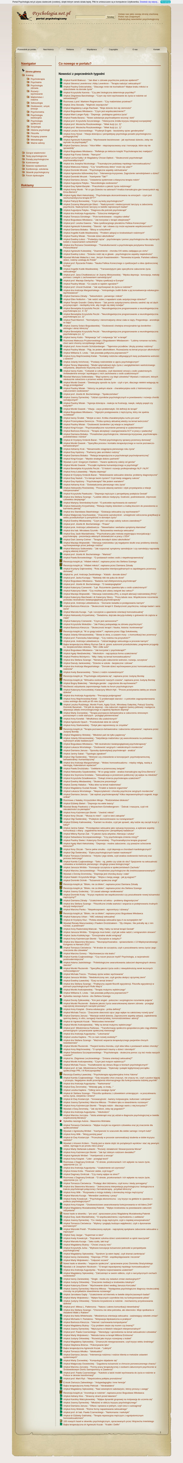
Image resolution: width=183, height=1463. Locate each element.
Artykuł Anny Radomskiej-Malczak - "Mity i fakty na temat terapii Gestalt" (98, 929)
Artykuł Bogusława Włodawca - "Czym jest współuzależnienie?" (94, 111)
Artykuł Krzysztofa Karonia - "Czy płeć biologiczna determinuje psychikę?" (99, 92)
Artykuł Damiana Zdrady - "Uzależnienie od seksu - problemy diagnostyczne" (101, 900)
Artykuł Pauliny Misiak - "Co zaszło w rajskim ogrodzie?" (90, 284)
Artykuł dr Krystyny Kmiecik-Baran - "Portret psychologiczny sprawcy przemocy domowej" (107, 440)
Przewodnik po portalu (27, 49)
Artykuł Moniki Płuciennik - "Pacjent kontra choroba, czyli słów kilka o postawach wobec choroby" (110, 1046)
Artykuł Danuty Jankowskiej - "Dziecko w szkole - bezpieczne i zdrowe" (98, 663)
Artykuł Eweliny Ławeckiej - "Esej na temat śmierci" (88, 980)
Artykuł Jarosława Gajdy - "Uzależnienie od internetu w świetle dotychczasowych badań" (106, 1294)
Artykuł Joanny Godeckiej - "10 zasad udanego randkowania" (93, 891)
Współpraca (92, 49)
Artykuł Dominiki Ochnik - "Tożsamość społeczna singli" (90, 880)
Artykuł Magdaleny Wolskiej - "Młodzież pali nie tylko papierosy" (94, 735)
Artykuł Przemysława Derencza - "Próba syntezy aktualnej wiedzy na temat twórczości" (106, 421)
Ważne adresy (38, 143)
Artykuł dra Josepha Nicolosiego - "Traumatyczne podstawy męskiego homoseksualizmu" (107, 163)
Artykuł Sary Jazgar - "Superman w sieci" (83, 1235)
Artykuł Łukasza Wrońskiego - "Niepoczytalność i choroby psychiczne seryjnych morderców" (108, 791)
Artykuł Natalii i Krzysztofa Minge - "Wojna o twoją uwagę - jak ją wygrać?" (99, 877)
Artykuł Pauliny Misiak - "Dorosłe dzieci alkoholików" (89, 236)
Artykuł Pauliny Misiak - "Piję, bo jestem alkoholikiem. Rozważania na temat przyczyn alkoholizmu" (111, 349)
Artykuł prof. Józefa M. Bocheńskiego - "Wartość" (87, 554)
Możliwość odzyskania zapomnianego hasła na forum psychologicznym (98, 686)
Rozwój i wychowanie (37, 92)
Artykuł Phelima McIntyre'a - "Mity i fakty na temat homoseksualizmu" (97, 656)
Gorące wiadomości (35, 153)
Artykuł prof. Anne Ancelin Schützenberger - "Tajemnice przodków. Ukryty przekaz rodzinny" (108, 346)
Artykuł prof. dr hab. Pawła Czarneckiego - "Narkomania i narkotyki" (96, 1412)
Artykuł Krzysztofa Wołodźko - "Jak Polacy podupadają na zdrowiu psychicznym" (102, 624)
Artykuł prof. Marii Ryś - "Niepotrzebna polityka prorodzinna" (92, 1378)
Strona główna (33, 71)
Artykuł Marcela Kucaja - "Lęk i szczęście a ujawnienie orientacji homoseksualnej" (103, 612)
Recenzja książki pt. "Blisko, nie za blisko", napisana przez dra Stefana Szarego (102, 888)
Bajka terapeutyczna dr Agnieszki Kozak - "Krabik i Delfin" (91, 1424)
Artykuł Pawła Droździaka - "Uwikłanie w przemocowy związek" (94, 768)
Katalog (29, 75)
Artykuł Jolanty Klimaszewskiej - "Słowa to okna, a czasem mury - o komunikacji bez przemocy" (110, 634)
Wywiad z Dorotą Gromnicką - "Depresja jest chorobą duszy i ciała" (96, 874)
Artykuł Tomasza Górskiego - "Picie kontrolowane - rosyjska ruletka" (96, 216)
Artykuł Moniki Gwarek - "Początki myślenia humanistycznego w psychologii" (100, 465)
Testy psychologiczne (36, 156)
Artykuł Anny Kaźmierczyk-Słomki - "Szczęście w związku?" (92, 938)
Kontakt (157, 49)
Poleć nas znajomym (129, 16)
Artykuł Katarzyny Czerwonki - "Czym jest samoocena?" (90, 621)
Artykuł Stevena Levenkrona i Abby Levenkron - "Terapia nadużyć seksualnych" (102, 83)
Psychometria (37, 112)
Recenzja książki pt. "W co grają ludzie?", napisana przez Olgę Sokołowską (100, 631)
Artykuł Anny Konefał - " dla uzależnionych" (90, 718)
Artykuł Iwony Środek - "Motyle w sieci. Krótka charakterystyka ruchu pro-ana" (101, 418)
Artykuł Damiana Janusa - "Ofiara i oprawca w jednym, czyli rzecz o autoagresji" (102, 1406)
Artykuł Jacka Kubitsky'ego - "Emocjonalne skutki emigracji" (92, 935)
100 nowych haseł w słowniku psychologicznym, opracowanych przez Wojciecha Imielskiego (108, 1421)
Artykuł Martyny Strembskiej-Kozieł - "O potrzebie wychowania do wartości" (100, 502)
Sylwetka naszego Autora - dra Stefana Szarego (87, 996)
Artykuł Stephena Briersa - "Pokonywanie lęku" (86, 1345)
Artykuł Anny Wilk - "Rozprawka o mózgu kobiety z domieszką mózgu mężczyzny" (103, 1192)
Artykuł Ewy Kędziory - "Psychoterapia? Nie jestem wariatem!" (93, 481)
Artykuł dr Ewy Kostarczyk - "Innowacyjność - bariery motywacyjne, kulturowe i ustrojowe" (107, 1099)
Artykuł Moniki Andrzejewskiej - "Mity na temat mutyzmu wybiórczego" (97, 1024)
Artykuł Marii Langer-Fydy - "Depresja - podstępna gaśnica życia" (95, 114)
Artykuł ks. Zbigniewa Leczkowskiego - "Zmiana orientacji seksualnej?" (98, 1058)
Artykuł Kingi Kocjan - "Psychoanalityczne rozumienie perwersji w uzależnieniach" (103, 427)
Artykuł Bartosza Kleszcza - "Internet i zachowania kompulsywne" (95, 1322)
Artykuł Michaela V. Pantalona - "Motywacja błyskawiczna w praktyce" (97, 1319)
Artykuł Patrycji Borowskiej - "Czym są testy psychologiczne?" (93, 201)
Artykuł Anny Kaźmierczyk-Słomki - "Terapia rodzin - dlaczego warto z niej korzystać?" (105, 1105)
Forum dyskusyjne (35, 175)
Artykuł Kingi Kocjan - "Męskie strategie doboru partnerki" (91, 458)
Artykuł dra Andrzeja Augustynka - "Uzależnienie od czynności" (94, 1168)
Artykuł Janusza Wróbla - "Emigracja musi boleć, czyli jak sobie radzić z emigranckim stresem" (109, 932)
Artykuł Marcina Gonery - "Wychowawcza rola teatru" (89, 953)
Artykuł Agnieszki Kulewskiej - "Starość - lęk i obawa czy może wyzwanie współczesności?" (108, 226)
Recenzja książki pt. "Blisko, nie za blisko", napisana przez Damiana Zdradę (100, 884)
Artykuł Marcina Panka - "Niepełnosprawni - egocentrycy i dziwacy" (96, 909)
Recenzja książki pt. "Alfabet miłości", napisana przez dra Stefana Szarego (100, 561)
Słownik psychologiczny (37, 172)
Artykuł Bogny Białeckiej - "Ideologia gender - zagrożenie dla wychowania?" (100, 683)
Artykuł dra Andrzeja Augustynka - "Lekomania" (86, 1034)
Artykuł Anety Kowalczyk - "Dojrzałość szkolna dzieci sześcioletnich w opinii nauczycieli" (106, 1238)
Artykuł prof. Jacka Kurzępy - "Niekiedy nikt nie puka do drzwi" (93, 577)
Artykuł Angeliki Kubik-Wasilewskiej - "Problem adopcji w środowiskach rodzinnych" (104, 233)
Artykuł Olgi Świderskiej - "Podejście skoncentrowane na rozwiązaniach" (98, 819)
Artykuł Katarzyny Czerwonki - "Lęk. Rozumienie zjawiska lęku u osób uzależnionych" (105, 587)
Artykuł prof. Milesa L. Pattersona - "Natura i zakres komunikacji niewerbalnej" (101, 1306)
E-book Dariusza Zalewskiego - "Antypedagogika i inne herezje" (94, 1382)
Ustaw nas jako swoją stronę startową (138, 14)
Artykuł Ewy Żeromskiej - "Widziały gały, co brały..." (88, 1087)
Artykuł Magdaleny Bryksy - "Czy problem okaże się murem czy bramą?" (98, 1325)
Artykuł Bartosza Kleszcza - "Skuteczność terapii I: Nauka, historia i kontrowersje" (103, 627)
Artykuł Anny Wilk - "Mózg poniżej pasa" (83, 1134)
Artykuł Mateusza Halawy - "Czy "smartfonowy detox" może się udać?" (98, 167)
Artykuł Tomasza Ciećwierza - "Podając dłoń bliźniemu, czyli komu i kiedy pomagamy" (105, 1183)
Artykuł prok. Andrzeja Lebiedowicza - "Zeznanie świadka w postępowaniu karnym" (104, 603)
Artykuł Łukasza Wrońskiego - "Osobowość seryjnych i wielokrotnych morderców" (103, 747)
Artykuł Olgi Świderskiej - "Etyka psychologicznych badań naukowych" (97, 852)
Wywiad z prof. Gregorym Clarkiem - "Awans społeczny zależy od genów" (99, 462)
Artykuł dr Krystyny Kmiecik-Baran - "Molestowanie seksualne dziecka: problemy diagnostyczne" (110, 475)
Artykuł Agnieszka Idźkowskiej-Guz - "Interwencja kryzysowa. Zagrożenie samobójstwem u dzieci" (111, 173)
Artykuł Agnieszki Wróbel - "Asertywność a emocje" (88, 1155)
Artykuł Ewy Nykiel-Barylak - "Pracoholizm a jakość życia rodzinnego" (97, 186)
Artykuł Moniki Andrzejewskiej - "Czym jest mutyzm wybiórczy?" (94, 1061)
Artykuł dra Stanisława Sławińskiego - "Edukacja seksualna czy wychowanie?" (101, 511)
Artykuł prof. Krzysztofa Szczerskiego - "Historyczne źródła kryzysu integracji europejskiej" (107, 121)
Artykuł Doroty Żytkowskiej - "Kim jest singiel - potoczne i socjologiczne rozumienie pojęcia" (108, 1000)
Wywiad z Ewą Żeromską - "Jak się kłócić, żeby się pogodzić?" (94, 1109)
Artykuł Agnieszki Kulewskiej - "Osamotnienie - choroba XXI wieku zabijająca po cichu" (105, 251)
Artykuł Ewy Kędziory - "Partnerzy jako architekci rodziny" (91, 452)
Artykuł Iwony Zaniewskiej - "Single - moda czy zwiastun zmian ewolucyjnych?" (102, 1279)
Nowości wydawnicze (36, 166)
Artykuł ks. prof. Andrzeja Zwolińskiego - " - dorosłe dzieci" (95, 574)
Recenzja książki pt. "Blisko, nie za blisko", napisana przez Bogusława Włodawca (103, 913)
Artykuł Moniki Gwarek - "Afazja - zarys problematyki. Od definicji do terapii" (100, 409)
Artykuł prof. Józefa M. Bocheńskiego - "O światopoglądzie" (92, 584)
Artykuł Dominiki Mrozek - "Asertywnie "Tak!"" (85, 176)
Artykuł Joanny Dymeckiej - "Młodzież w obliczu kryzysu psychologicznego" (100, 1402)
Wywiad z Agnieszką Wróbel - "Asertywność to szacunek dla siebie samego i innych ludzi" (107, 1131)
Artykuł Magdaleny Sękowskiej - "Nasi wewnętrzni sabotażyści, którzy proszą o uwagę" (106, 1389)
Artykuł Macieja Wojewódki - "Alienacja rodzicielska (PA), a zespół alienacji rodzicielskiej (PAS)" (110, 594)
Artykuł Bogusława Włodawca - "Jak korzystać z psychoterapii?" (94, 650)
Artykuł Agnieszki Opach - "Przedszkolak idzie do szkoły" (91, 722)
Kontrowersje (32, 162)
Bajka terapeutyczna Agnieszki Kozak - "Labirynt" (87, 1348)
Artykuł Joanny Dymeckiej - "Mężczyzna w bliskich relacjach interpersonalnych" (102, 1328)
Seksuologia (37, 103)
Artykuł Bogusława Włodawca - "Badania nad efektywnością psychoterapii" (100, 581)
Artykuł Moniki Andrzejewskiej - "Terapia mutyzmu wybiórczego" (94, 989)
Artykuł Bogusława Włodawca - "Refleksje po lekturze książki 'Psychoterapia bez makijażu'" (108, 151)
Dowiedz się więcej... (149, 2)
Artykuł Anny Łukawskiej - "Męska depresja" (84, 471)
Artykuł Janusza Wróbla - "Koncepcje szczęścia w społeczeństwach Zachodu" (101, 867)
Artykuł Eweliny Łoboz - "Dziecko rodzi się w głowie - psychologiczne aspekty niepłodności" (108, 254)
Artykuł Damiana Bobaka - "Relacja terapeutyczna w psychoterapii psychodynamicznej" (106, 455)
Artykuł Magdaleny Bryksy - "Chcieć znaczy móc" (87, 1244)
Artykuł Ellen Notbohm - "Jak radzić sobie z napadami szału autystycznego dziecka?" (105, 299)
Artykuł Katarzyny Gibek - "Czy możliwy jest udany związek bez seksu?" (98, 590)
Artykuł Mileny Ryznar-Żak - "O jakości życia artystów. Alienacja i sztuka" (98, 834)
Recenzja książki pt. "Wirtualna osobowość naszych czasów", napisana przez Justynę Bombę (109, 680)
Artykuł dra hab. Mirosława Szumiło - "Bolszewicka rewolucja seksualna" (98, 530)
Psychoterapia (38, 79)
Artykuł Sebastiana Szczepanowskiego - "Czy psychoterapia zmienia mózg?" (101, 837)
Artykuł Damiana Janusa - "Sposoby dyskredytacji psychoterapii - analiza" (99, 750)
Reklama (70, 49)
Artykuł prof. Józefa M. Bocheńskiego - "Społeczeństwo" (90, 394)
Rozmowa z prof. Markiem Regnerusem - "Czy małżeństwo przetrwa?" (97, 101)
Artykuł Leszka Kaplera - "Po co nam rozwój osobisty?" (90, 1037)
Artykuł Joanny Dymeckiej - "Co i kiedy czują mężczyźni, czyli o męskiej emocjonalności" (106, 1220)
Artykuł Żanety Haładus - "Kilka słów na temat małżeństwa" (92, 784)
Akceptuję (165, 2)
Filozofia (35, 133)
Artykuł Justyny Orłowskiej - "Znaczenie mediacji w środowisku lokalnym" (99, 1282)
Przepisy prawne (39, 136)
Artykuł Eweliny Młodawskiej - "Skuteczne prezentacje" (90, 781)
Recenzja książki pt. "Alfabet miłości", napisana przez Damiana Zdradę (98, 565)
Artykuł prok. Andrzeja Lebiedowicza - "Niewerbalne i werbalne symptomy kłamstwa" (104, 527)
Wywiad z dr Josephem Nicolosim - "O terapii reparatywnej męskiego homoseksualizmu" (106, 1266)
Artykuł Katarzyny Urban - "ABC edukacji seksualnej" (89, 916)
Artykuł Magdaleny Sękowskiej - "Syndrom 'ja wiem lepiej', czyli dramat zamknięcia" (104, 1253)
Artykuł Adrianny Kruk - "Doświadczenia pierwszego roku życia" (94, 484)
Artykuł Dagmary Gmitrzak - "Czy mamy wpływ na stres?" (91, 1174)
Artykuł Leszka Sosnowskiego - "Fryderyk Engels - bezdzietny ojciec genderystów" (103, 130)
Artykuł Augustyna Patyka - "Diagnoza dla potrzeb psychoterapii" (95, 210)
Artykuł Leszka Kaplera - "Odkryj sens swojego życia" (89, 1090)
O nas (135, 49)
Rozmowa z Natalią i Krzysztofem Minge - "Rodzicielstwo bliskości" (96, 800)
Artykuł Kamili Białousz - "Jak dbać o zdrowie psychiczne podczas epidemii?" (101, 80)
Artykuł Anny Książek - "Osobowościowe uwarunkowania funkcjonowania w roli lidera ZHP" (107, 1204)
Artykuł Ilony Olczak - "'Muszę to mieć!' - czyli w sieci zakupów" (94, 815)
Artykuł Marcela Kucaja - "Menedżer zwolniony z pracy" (90, 1195)
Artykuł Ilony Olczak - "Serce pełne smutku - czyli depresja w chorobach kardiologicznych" (107, 849)
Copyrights (113, 49)
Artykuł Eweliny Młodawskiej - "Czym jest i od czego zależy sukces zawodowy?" (102, 520)
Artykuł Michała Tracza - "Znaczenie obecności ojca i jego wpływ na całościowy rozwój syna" (108, 1012)
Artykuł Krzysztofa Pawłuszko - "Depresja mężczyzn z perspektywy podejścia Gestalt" (105, 493)
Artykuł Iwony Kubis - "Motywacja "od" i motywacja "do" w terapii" (95, 337)
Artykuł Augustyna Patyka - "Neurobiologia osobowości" (90, 183)
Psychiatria (36, 82)
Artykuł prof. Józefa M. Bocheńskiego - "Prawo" (86, 524)
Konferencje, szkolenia (37, 169)
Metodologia (37, 139)
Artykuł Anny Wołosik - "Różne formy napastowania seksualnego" (95, 1409)
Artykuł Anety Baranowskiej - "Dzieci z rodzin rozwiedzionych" (93, 672)
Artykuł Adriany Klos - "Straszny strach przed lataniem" (90, 1396)
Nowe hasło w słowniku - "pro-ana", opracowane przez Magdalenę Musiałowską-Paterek (106, 1213)
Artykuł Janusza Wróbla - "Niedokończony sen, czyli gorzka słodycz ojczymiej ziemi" (104, 977)
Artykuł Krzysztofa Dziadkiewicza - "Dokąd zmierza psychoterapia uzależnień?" (102, 778)
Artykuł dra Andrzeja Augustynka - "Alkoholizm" (86, 1112)
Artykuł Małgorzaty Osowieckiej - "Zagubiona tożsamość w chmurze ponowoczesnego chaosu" (109, 1363)
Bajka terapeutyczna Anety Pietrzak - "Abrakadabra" (89, 1385)
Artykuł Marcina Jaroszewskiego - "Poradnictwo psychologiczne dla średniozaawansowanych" (109, 870)
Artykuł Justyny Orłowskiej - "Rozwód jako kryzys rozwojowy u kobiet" (97, 1338)
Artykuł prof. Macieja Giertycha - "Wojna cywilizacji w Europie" (93, 280)
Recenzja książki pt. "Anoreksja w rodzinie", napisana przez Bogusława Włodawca (103, 1393)
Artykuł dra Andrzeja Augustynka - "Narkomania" (87, 1083)
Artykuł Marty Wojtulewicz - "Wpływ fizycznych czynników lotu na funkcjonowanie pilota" (106, 1297)
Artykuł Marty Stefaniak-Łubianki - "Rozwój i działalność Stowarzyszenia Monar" (102, 1149)
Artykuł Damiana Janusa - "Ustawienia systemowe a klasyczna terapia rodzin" (101, 180)
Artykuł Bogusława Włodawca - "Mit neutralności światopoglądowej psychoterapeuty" (105, 744)
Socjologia (36, 126)
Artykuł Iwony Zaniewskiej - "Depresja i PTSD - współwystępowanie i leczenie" (101, 1257)
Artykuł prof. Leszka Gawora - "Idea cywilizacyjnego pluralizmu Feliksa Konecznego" (104, 223)
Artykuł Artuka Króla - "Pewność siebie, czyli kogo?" (88, 1171)
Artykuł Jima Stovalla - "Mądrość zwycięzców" (85, 104)
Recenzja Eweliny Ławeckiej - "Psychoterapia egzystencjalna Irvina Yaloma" (100, 1074)
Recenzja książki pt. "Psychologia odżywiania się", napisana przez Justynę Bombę (103, 676)
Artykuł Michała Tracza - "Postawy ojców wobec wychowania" (93, 974)
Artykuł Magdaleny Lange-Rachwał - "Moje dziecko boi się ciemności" (97, 108)
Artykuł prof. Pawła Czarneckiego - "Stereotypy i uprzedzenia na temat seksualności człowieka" (110, 1332)
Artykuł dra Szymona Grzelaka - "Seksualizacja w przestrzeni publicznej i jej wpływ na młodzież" (110, 775)
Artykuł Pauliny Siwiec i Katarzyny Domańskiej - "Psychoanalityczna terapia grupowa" (105, 840)
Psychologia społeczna (37, 122)
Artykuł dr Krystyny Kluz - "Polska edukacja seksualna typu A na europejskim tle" (102, 920)
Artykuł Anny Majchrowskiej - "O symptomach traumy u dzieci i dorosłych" (99, 1049)
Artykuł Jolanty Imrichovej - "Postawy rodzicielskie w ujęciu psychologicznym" (101, 362)
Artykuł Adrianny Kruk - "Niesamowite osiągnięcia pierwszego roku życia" (99, 449)
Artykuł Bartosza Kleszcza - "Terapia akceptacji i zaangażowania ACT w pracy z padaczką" (107, 431)
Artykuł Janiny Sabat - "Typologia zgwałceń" (84, 753)
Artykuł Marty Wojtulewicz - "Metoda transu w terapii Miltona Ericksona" (98, 1335)
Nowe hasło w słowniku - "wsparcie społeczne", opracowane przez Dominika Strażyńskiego (108, 1263)
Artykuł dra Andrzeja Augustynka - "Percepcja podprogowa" (92, 695)
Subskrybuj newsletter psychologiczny (138, 19)
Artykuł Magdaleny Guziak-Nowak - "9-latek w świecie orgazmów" (95, 788)
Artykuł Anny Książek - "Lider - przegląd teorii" (85, 1158)
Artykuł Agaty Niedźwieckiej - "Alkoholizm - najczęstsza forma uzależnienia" (100, 653)
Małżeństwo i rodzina (37, 98)
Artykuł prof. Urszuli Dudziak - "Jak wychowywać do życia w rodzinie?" (97, 287)
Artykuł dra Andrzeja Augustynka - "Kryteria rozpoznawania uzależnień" (98, 1270)
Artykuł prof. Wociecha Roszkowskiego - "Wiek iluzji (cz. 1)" (92, 127)
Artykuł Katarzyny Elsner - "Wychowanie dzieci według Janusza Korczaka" (99, 1285)
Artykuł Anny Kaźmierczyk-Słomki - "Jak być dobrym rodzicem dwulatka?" (99, 1152)
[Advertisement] (91, 35)
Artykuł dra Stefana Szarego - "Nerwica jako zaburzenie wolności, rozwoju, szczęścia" (105, 660)
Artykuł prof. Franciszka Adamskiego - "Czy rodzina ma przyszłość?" (96, 638)
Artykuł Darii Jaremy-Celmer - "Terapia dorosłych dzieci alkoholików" (96, 539)
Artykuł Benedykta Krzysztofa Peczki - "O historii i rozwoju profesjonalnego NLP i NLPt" (106, 468)
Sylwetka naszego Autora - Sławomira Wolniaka (86, 1121)
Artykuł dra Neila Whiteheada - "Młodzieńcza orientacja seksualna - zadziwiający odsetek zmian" (110, 1316)
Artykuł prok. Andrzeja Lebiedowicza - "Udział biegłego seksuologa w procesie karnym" (106, 641)
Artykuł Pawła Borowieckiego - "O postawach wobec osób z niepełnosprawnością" (103, 557)
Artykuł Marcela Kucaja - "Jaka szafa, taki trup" (86, 1241)
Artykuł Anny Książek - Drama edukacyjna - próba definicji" (92, 1009)
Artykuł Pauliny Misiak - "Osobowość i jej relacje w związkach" (99, 424)
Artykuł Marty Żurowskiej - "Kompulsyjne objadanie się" (90, 1360)
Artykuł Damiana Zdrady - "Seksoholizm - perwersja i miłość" (93, 296)
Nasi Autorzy (48, 49)
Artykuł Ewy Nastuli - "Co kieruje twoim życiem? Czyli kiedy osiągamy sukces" (101, 478)
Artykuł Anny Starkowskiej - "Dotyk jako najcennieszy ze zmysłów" (95, 725)
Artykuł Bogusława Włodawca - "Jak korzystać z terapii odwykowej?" (97, 220)
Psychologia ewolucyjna (37, 116)
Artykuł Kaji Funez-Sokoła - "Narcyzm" (82, 154)
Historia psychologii (40, 130)
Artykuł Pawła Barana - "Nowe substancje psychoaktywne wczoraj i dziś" (98, 117)
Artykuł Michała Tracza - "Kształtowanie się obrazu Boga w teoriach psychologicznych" (105, 1065)
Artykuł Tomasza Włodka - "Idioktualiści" (83, 1351)
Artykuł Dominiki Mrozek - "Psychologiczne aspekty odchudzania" (95, 170)
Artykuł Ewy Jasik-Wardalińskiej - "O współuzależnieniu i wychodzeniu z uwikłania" (103, 1217)
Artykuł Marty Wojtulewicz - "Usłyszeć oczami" (86, 1260)
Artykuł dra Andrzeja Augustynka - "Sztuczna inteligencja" (91, 213)
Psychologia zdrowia (37, 86)
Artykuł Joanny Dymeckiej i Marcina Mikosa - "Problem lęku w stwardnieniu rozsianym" (105, 1102)
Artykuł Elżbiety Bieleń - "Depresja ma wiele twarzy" (88, 803)
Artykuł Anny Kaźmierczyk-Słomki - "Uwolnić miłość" (89, 812)
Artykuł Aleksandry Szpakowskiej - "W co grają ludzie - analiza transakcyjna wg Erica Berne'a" (109, 771)
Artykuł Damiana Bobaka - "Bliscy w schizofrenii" (87, 229)
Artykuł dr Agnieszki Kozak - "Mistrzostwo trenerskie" (89, 1021)
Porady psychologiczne (37, 159)
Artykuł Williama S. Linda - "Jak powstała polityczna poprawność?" (95, 353)
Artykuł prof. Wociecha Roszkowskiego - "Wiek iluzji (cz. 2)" (92, 124)
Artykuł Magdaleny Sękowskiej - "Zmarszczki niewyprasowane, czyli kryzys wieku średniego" (108, 1341)
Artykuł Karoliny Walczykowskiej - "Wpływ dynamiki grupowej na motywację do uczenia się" (108, 1399)
